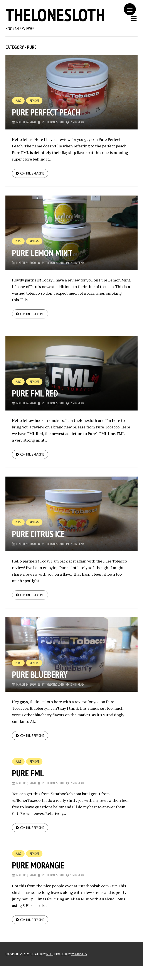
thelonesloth (55, 14)
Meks (49, 954)
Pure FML (28, 773)
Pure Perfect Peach (46, 112)
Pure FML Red (35, 393)
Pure (18, 101)
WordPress (79, 954)
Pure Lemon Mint (42, 253)
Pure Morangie (38, 865)
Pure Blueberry (39, 674)
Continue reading (32, 173)
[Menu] (130, 9)
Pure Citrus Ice (38, 534)
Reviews (34, 101)
